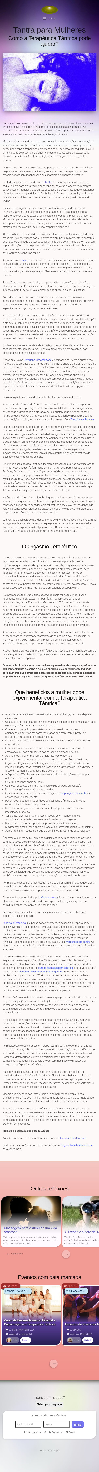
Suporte (70, 1432)
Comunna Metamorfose (38, 360)
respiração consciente (73, 793)
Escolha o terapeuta (14, 923)
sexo (25, 260)
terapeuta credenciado (73, 1138)
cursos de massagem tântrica (55, 967)
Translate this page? (49, 1397)
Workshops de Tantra (77, 941)
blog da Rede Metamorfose (76, 1145)
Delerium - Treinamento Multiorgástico (40, 971)
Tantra (48, 182)
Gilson (73, 1340)
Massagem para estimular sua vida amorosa (30, 1230)
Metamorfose (49, 897)
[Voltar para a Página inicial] (49, 10)
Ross (11, 1340)
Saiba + (25, 1340)
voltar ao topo (51, 1450)
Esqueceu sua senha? (34, 1432)
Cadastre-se (56, 1432)
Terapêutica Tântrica (82, 419)
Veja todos (17, 1253)
